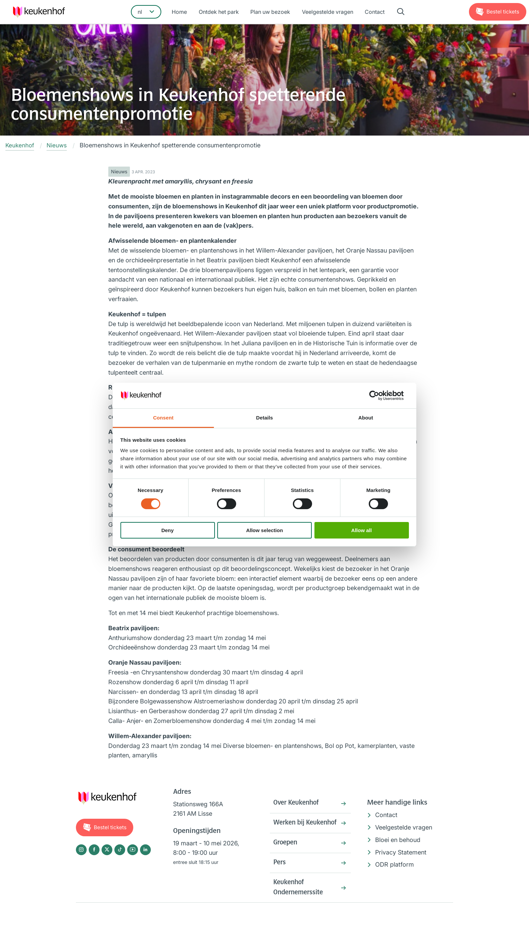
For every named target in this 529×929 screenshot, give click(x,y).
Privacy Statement (400, 852)
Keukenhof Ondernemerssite (300, 902)
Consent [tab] (163, 417)
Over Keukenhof (298, 804)
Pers (280, 876)
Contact (373, 12)
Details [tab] (264, 417)
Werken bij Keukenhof (290, 830)
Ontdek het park (220, 12)
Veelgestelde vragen (327, 12)
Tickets (502, 12)
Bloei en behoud (397, 839)
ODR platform (394, 864)
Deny (167, 530)
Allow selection (264, 530)
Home (181, 12)
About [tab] (365, 417)
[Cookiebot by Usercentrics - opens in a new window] (379, 395)
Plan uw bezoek (270, 12)
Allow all (361, 530)
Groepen (286, 855)
